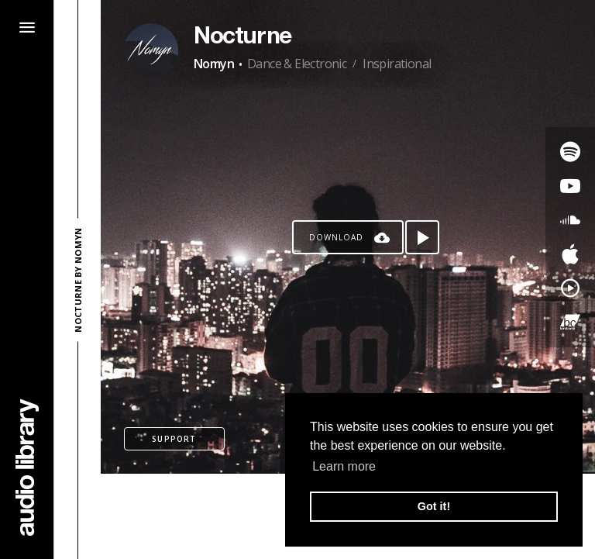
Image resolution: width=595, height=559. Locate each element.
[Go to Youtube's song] (570, 186)
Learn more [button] (344, 466)
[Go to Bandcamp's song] (570, 322)
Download (336, 237)
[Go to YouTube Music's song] (570, 288)
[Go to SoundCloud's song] (570, 220)
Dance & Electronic (296, 63)
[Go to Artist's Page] (151, 50)
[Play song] (422, 237)
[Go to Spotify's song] (570, 152)
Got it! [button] (434, 506)
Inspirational (397, 63)
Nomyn (214, 63)
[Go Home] (27, 467)
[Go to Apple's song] (570, 254)
